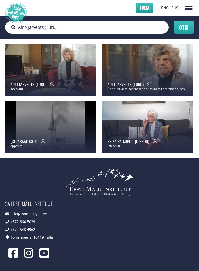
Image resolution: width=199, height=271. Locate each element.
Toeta (145, 8)
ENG (165, 7)
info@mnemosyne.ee (28, 213)
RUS (174, 7)
